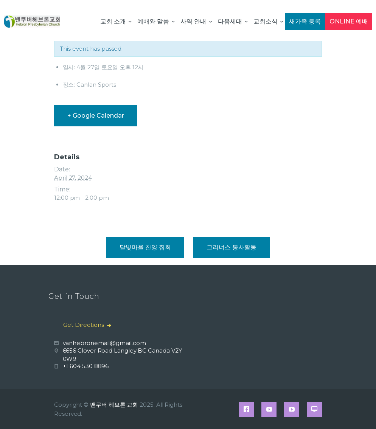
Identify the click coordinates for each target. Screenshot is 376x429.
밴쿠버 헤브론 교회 (114, 404)
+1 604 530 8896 (86, 366)
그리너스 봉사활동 (231, 247)
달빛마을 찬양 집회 (145, 247)
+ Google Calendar (95, 115)
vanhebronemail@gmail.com (104, 343)
